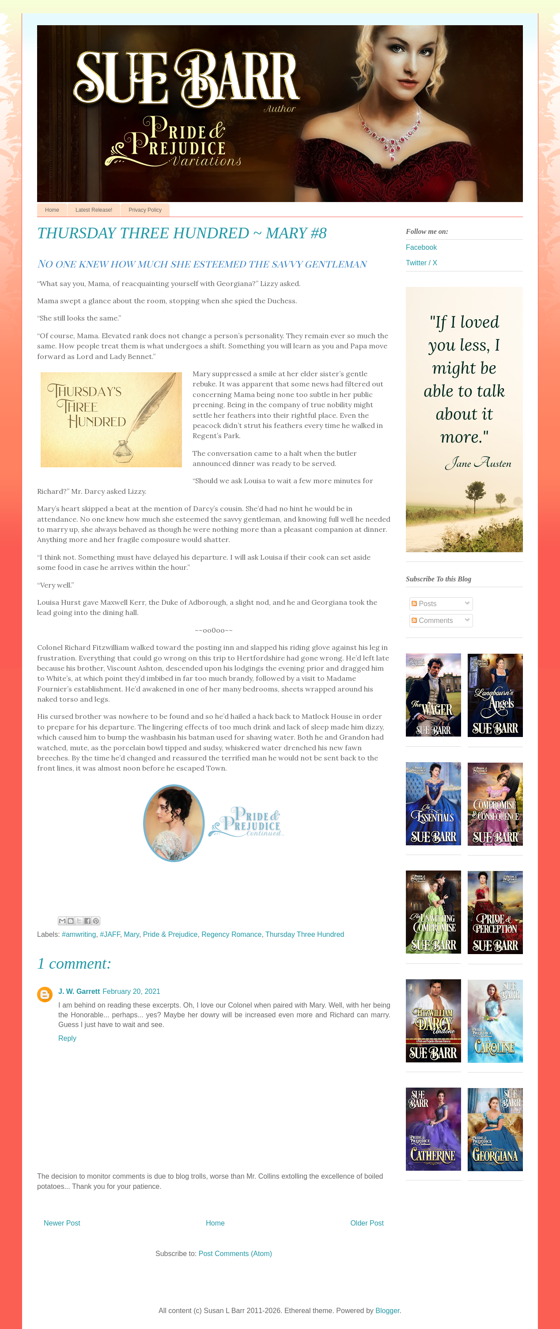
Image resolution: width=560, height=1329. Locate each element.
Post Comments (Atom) (235, 1253)
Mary (131, 934)
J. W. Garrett (79, 991)
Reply (67, 1038)
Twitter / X (421, 263)
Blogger (387, 1310)
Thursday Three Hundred (304, 934)
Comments (432, 620)
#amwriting (79, 934)
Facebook (421, 247)
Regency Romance (231, 934)
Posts (424, 603)
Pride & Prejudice (170, 934)
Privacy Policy (145, 210)
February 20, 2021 (131, 991)
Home (52, 210)
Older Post (367, 1223)
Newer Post (62, 1223)
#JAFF (110, 934)
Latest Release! (94, 210)
